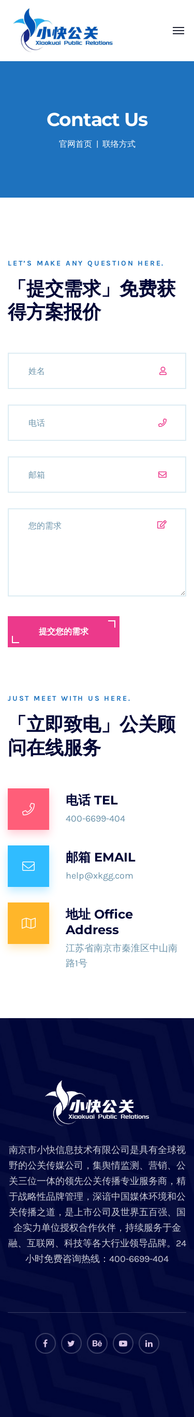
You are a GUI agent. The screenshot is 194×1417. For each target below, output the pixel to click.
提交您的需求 (63, 631)
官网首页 (75, 144)
